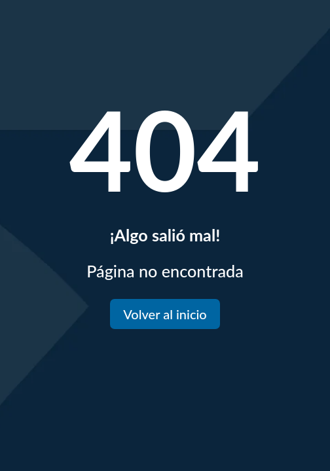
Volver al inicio (164, 314)
